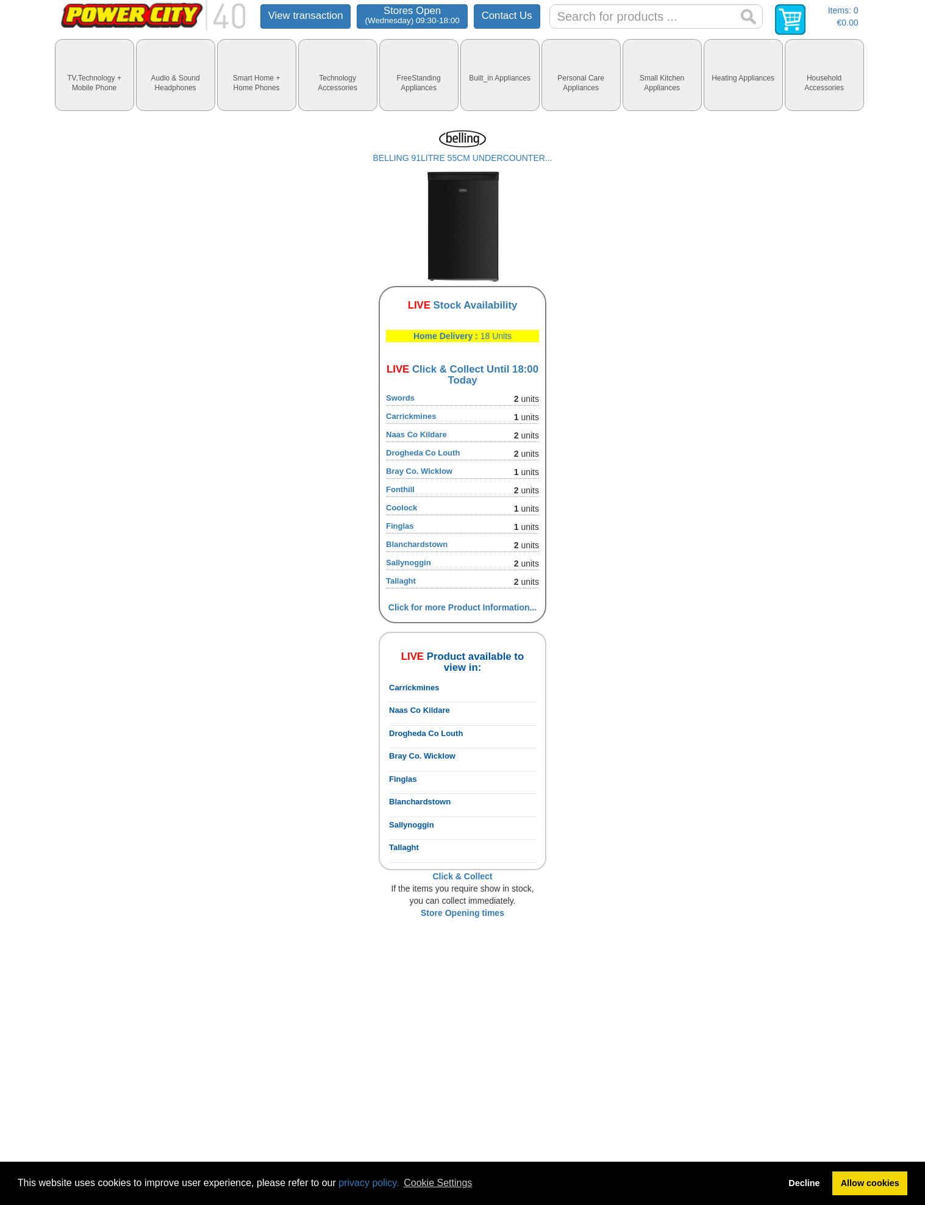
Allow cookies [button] (870, 1183)
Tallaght (401, 580)
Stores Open (412, 15)
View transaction (305, 15)
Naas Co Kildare (416, 434)
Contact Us (507, 15)
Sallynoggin (408, 562)
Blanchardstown (417, 544)
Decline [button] (804, 1183)
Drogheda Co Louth (423, 452)
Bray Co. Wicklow (419, 471)
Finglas (400, 526)
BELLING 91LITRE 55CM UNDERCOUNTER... (462, 158)
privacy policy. (368, 1183)
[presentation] (94, 75)
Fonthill (400, 489)
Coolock (401, 507)
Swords (400, 397)
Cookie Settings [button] (438, 1183)
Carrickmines (411, 416)
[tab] (94, 75)
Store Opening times (462, 913)
